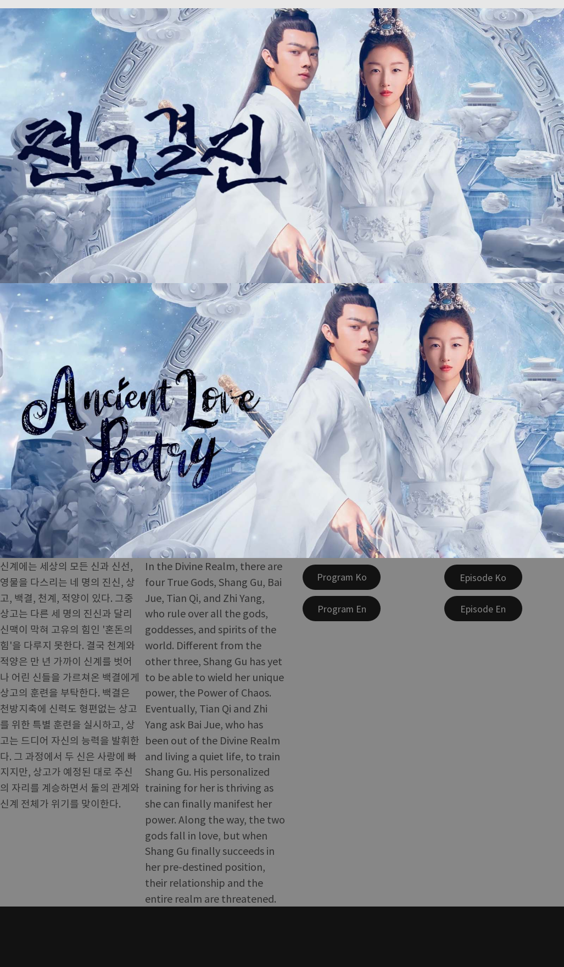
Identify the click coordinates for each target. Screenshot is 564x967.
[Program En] (342, 608)
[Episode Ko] (483, 577)
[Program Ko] (342, 577)
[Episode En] (483, 608)
